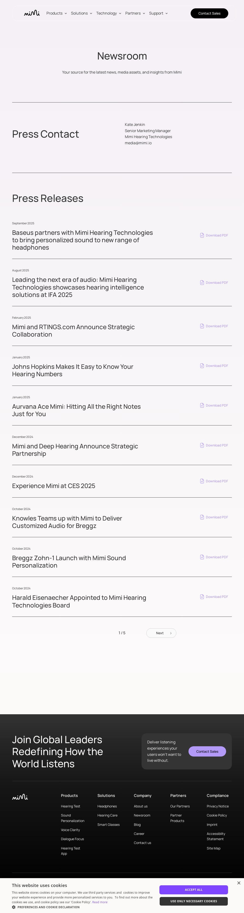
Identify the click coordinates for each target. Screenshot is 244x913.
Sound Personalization (72, 818)
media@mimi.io (138, 142)
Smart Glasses (108, 824)
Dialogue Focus (72, 839)
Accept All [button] (194, 890)
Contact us (142, 842)
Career (139, 833)
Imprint (212, 824)
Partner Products (177, 818)
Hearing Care (107, 815)
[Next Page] (161, 633)
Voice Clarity (70, 829)
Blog (137, 824)
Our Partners (180, 806)
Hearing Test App (70, 851)
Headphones (107, 806)
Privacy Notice (218, 806)
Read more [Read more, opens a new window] (99, 902)
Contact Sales (209, 13)
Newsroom (142, 815)
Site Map (213, 848)
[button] (58, 13)
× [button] (238, 883)
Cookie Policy (217, 815)
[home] (32, 13)
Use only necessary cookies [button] (193, 901)
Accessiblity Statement (216, 836)
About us (140, 806)
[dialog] (122, 895)
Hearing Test (70, 806)
